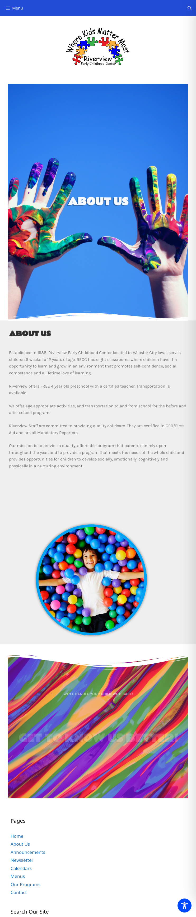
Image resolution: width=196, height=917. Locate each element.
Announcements (28, 852)
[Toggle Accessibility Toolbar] (184, 905)
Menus (18, 876)
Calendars (21, 868)
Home (17, 836)
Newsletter (22, 860)
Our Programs (25, 884)
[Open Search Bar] (189, 8)
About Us (20, 844)
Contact (19, 892)
